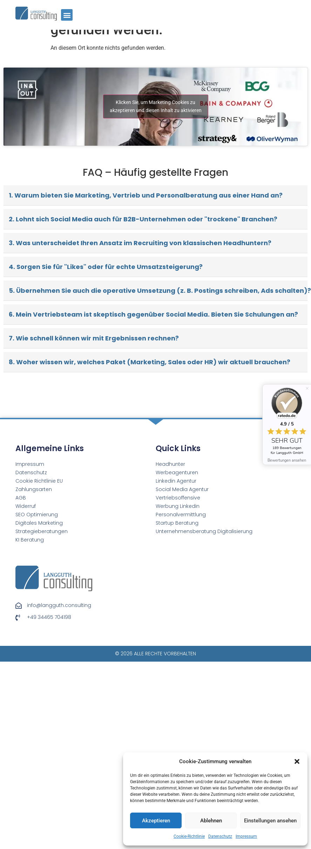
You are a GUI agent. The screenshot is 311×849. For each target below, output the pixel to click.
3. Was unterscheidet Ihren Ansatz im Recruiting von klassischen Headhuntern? (140, 243)
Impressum (246, 836)
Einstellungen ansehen (270, 820)
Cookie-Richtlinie (189, 836)
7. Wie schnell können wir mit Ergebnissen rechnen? (94, 338)
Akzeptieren (156, 820)
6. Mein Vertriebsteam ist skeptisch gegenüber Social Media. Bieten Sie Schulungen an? (153, 314)
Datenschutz (220, 836)
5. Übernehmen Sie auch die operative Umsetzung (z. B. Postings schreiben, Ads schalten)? (158, 290)
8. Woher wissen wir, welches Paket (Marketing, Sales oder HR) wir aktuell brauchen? (149, 362)
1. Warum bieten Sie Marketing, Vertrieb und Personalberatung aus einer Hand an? (146, 195)
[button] (296, 761)
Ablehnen (211, 820)
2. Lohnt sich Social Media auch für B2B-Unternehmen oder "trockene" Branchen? (143, 219)
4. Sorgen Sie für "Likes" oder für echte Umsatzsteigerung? (106, 266)
